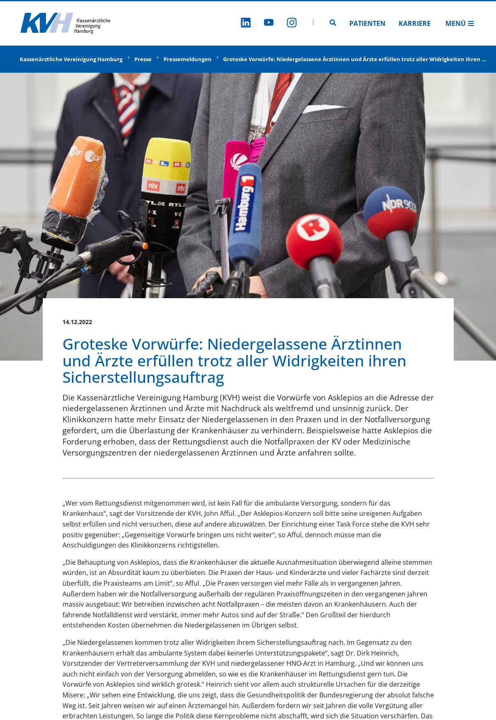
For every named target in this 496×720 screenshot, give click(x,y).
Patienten (367, 23)
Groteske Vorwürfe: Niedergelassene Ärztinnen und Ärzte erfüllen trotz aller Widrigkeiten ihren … (354, 59)
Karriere (415, 23)
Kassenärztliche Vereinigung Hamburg (71, 59)
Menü (459, 23)
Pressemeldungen (188, 59)
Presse (143, 59)
